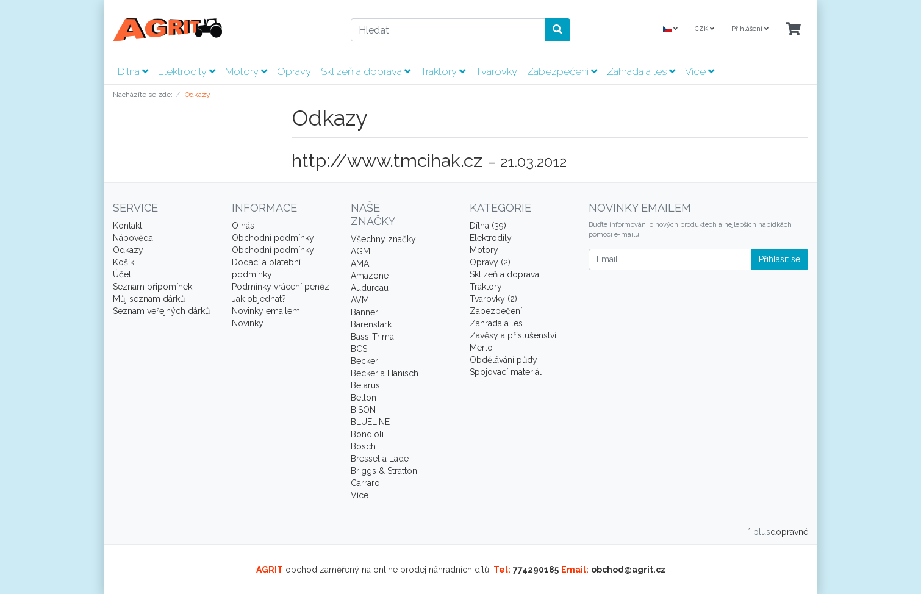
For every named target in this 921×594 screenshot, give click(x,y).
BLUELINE (370, 422)
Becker (364, 361)
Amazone (370, 276)
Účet (122, 274)
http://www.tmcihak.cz (387, 160)
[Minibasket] (793, 29)
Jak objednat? (259, 299)
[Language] (670, 29)
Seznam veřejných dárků (161, 311)
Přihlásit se (779, 259)
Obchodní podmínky (273, 238)
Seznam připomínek (152, 287)
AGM (360, 251)
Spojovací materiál (506, 372)
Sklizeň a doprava (365, 71)
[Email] (670, 259)
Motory (246, 71)
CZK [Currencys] (704, 29)
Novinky (247, 323)
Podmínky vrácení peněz (280, 287)
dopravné (789, 532)
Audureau (370, 288)
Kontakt (127, 226)
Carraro (365, 483)
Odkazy (128, 250)
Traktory (442, 71)
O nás (243, 226)
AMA (360, 263)
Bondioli (367, 434)
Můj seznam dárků (149, 299)
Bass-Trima (372, 337)
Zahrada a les (641, 71)
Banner (364, 312)
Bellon (363, 398)
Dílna (133, 71)
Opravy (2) (490, 262)
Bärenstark (371, 324)
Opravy (294, 71)
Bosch (363, 446)
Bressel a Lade (380, 458)
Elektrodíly (186, 71)
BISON (363, 410)
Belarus (365, 385)
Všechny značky (383, 239)
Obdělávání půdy (503, 360)
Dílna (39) (488, 226)
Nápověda (133, 238)
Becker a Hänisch (384, 373)
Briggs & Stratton (384, 471)
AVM (360, 300)
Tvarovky (496, 71)
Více (699, 71)
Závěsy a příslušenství (513, 335)
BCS (359, 349)
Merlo (481, 347)
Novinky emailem (266, 311)
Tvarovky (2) (493, 299)
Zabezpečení (562, 71)
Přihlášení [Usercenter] (750, 29)
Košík (123, 262)
